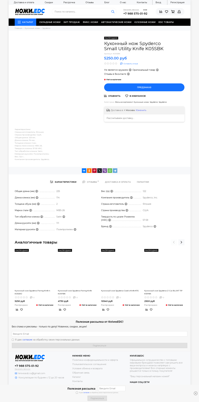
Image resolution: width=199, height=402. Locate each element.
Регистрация (177, 2)
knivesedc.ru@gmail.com (31, 373)
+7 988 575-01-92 (135, 13)
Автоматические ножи (116, 22)
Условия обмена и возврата (87, 368)
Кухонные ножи (145, 22)
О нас (123, 2)
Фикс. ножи (90, 22)
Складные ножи (49, 22)
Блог (106, 2)
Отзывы (89, 2)
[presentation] (174, 242)
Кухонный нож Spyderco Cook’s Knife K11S (120, 290)
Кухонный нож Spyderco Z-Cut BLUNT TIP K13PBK (163, 292)
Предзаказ (144, 87)
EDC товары (166, 22)
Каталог (25, 22)
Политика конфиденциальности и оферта (95, 360)
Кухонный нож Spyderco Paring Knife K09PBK (75, 292)
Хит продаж (72, 22)
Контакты (142, 2)
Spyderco (154, 102)
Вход (158, 2)
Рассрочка (69, 2)
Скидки (49, 2)
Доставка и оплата (24, 2)
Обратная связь (80, 372)
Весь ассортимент (124, 102)
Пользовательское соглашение (89, 364)
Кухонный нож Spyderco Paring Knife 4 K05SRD (32, 292)
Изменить (141, 110)
